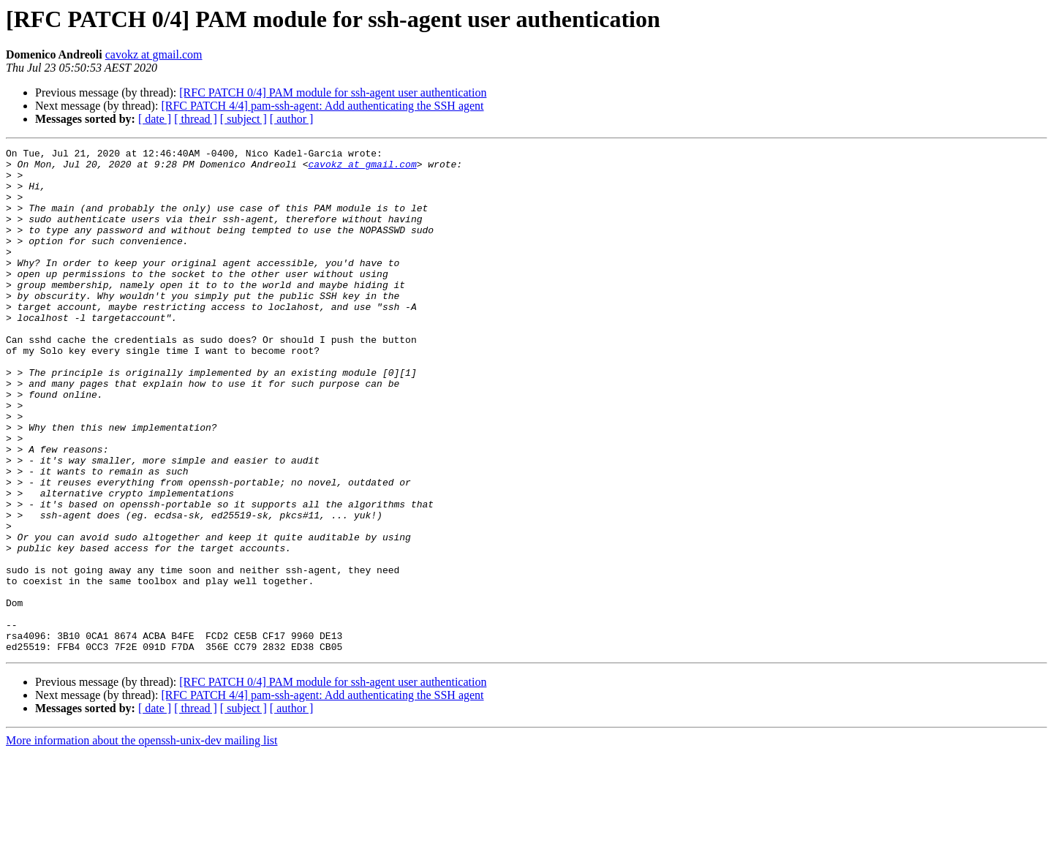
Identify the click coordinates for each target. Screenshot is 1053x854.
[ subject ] (243, 119)
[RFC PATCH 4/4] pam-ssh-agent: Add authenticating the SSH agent (322, 105)
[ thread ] (195, 119)
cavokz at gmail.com (154, 54)
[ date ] (154, 119)
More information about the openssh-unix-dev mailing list (142, 841)
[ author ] (292, 119)
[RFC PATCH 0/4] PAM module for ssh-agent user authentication (332, 92)
